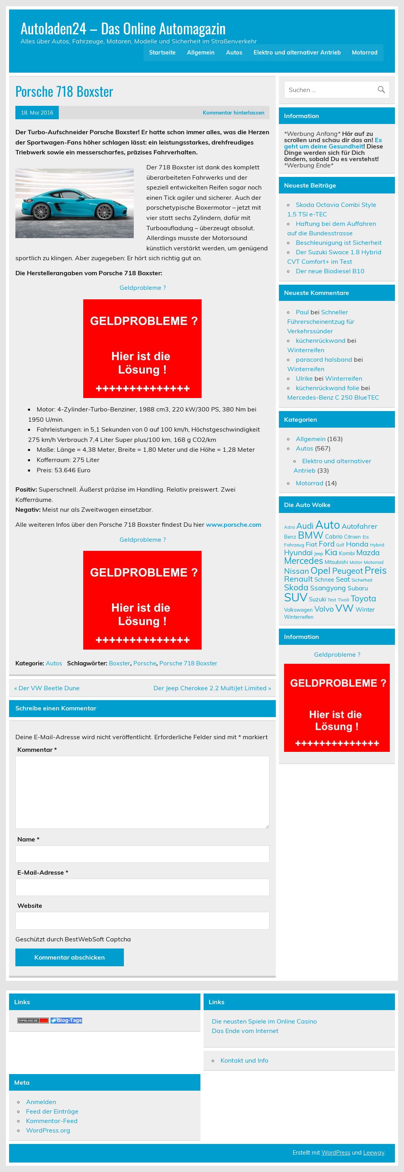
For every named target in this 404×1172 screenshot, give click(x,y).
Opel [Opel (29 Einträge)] (320, 570)
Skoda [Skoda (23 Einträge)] (296, 587)
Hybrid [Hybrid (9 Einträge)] (377, 545)
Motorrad (365, 52)
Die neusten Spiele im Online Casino (264, 1021)
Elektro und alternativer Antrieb (297, 52)
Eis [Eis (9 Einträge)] (366, 537)
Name (28, 839)
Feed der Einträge (52, 1111)
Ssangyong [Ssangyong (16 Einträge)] (328, 587)
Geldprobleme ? (143, 287)
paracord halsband (324, 359)
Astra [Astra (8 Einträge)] (289, 527)
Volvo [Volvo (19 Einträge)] (324, 609)
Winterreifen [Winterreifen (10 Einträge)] (299, 617)
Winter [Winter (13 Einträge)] (365, 609)
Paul (302, 312)
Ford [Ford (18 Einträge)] (327, 543)
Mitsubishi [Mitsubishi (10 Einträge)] (336, 562)
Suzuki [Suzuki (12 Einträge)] (317, 599)
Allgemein (201, 52)
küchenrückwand (321, 340)
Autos (234, 52)
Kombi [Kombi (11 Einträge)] (347, 553)
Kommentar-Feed (52, 1121)
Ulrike (304, 378)
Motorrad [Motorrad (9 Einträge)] (373, 562)
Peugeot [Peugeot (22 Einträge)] (347, 570)
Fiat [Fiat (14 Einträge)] (311, 544)
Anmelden (41, 1102)
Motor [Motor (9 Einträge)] (356, 562)
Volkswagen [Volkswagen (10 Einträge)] (298, 610)
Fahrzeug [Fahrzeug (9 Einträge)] (294, 545)
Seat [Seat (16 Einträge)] (343, 579)
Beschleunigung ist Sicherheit (339, 242)
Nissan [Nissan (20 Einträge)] (296, 571)
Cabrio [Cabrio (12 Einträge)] (333, 536)
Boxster (119, 663)
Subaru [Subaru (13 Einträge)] (358, 588)
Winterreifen (305, 350)
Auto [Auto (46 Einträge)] (327, 525)
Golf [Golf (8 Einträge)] (340, 545)
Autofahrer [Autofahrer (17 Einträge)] (360, 526)
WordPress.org (48, 1130)
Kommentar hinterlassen (233, 112)
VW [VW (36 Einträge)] (344, 607)
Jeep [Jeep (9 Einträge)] (318, 553)
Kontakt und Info (244, 1060)
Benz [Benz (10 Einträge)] (290, 536)
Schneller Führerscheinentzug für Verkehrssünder (320, 321)
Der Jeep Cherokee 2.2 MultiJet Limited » (212, 688)
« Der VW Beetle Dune (47, 688)
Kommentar (37, 749)
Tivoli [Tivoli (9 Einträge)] (343, 600)
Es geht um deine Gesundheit (333, 143)
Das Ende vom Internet (245, 1031)
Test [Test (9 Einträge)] (331, 600)
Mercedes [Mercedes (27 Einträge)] (303, 560)
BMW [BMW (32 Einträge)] (311, 535)
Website (29, 905)
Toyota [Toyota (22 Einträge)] (363, 598)
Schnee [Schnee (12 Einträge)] (324, 579)
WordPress (336, 1152)
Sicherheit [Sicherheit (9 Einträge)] (362, 580)
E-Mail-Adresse (42, 872)
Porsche (144, 663)
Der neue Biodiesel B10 (330, 271)
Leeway (373, 1152)
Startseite (162, 52)
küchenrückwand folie (327, 388)
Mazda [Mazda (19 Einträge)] (368, 552)
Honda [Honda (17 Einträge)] (357, 543)
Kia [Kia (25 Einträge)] (331, 552)
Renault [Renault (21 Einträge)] (298, 579)
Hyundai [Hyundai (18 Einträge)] (298, 552)
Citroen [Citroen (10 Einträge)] (352, 536)
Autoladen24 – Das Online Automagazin (123, 28)
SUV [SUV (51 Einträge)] (295, 597)
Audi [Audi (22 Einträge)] (305, 525)
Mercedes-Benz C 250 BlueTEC (333, 397)
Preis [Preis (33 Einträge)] (376, 570)
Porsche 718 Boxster (188, 663)
